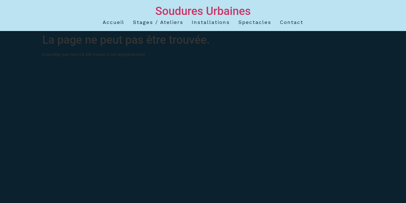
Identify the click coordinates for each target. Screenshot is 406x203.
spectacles (254, 22)
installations (211, 22)
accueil (113, 22)
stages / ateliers (158, 22)
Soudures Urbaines (203, 11)
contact (291, 22)
